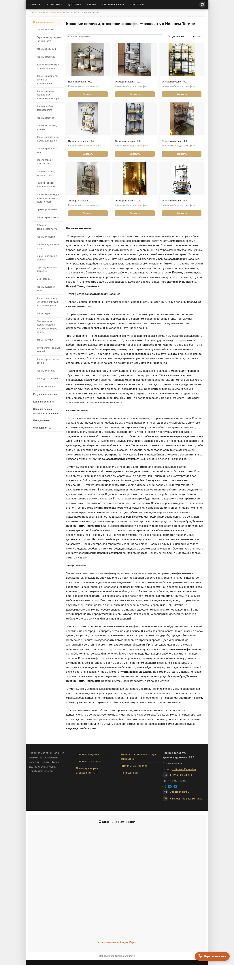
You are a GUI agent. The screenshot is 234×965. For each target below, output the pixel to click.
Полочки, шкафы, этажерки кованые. (46, 185)
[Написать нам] (202, 4)
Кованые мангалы (46, 57)
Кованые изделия (52, 12)
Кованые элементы (44, 401)
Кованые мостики (46, 118)
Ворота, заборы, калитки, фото (45, 162)
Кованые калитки (46, 386)
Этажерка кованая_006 (175, 141)
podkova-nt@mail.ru (183, 769)
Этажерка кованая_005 (128, 141)
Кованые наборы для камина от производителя (47, 80)
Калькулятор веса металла (182, 798)
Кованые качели (45, 29)
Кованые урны (44, 313)
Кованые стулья (45, 340)
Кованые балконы (46, 371)
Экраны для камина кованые (47, 258)
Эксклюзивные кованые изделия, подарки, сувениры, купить (47, 326)
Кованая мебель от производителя (46, 108)
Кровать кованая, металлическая (46, 173)
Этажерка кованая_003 (175, 81)
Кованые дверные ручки (46, 289)
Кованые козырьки (46, 49)
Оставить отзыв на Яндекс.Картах (117, 942)
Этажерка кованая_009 (175, 200)
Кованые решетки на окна (47, 150)
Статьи (92, 4)
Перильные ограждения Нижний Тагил (49, 39)
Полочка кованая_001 (80, 81)
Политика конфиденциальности (117, 956)
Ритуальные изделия (45, 394)
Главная (34, 4)
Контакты (137, 4)
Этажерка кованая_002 (128, 81)
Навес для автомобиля (48, 378)
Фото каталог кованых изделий (48, 350)
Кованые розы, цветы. (48, 217)
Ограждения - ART (43, 427)
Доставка (74, 4)
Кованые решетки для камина (48, 361)
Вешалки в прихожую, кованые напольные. (48, 66)
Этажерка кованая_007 (81, 200)
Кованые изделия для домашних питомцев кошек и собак (48, 198)
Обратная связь (113, 4)
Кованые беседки (46, 237)
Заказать (88, 94)
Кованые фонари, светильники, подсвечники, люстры (48, 95)
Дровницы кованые (47, 209)
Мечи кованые (44, 279)
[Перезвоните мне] (212, 956)
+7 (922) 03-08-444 (181, 774)
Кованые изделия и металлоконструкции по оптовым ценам (47, 302)
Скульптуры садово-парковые (47, 269)
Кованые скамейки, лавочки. (47, 127)
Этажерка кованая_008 (128, 200)
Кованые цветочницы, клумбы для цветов (48, 139)
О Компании (54, 4)
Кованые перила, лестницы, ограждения (46, 411)
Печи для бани (41, 420)
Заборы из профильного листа (47, 227)
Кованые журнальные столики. (48, 246)
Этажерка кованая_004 (81, 141)
